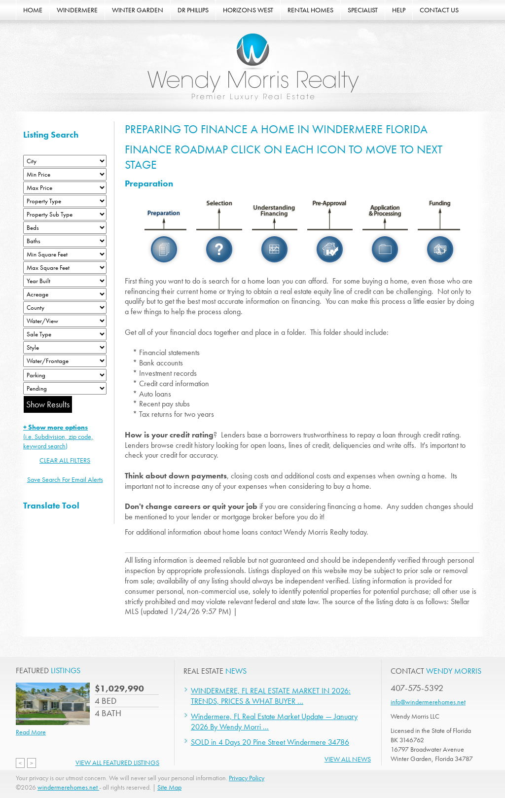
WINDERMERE (77, 9)
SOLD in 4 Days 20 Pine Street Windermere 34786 (270, 742)
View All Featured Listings (117, 762)
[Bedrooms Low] (65, 227)
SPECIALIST (363, 9)
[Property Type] (65, 201)
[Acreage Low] (65, 294)
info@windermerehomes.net (428, 701)
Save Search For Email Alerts (65, 479)
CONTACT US (439, 9)
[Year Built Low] (65, 281)
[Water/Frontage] (65, 361)
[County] (65, 307)
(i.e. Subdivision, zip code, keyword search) (58, 436)
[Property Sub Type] (65, 214)
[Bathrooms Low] (65, 241)
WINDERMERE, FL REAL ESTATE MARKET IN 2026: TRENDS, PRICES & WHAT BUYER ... (271, 696)
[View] (65, 321)
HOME (32, 9)
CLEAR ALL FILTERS (64, 460)
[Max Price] (65, 187)
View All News (348, 759)
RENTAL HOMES (310, 9)
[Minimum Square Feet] (65, 254)
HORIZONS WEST (248, 9)
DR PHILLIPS (193, 9)
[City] (65, 161)
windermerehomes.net (68, 787)
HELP (398, 9)
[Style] (65, 347)
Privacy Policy (246, 777)
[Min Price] (65, 174)
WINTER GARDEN (137, 9)
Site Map (169, 787)
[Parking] (65, 375)
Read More (31, 731)
